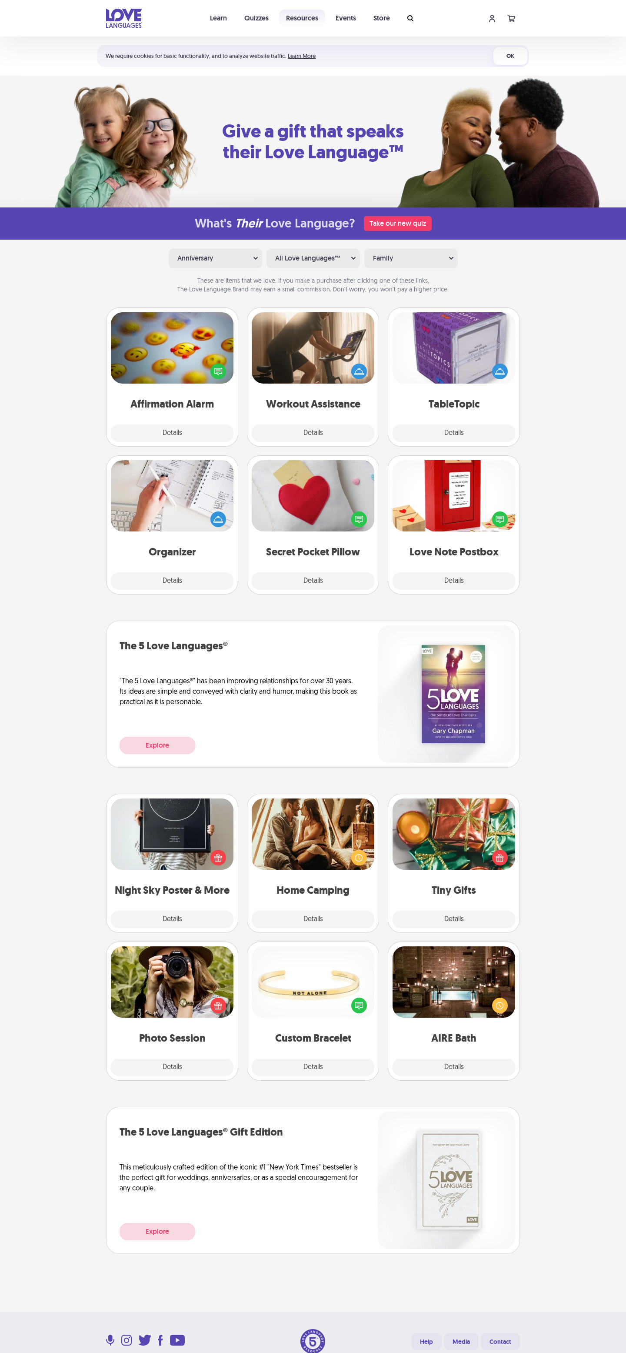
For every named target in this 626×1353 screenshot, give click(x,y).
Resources (302, 18)
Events (346, 18)
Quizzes (256, 18)
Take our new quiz (398, 223)
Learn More (302, 56)
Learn (218, 18)
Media (461, 1342)
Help (426, 1342)
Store (381, 18)
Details (172, 433)
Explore (157, 745)
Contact (500, 1342)
